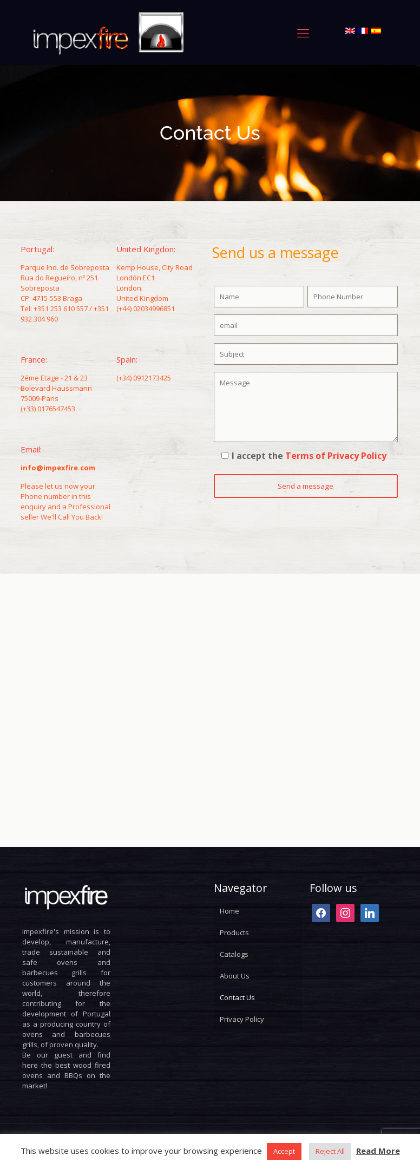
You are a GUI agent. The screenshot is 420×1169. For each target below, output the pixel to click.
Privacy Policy (242, 1019)
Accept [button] (284, 1151)
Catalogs (234, 954)
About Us (235, 976)
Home (229, 911)
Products (234, 932)
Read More (378, 1150)
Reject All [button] (330, 1151)
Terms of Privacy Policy (335, 456)
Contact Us (237, 997)
